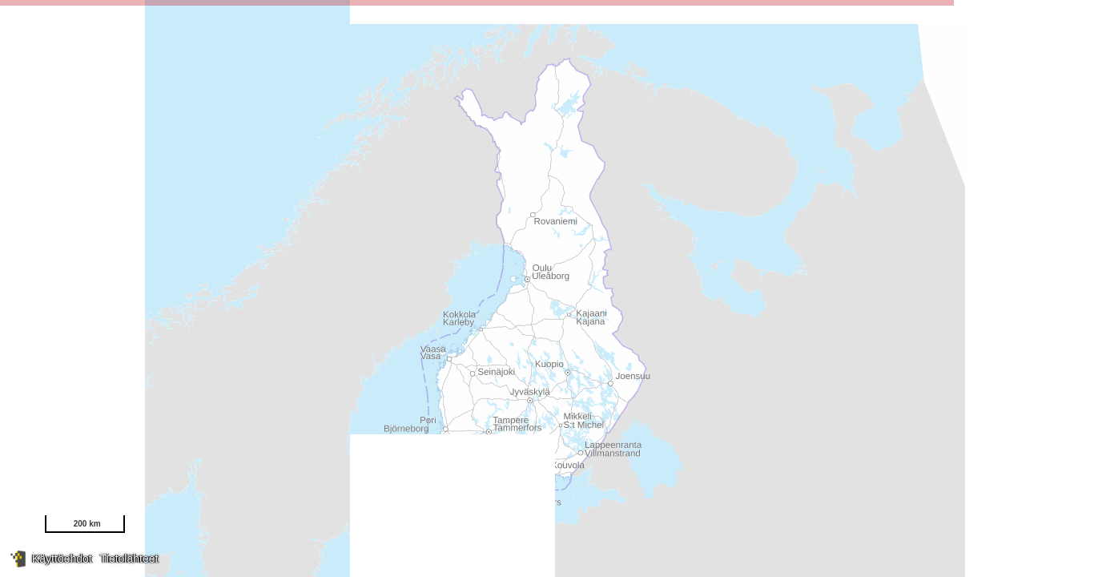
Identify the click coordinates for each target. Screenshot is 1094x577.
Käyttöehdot (62, 558)
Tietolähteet (129, 558)
